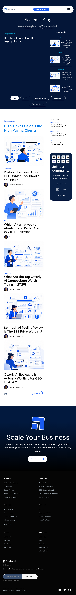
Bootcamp (43, 537)
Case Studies (43, 544)
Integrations (43, 547)
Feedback (7, 547)
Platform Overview (10, 497)
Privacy (24, 590)
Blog (40, 540)
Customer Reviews (45, 513)
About (41, 509)
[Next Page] (37, 393)
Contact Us (8, 537)
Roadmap (7, 544)
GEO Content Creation (47, 490)
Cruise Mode (8, 513)
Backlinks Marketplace (12, 493)
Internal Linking (9, 520)
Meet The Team (44, 520)
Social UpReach (9, 490)
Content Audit (44, 497)
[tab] (14, 98)
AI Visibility (8, 486)
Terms (18, 590)
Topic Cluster (9, 509)
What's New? (43, 551)
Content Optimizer (11, 516)
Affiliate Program (45, 516)
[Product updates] (12, 576)
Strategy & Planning (46, 486)
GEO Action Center (11, 483)
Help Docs (7, 540)
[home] (10, 9)
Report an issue (8, 590)
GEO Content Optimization (48, 493)
